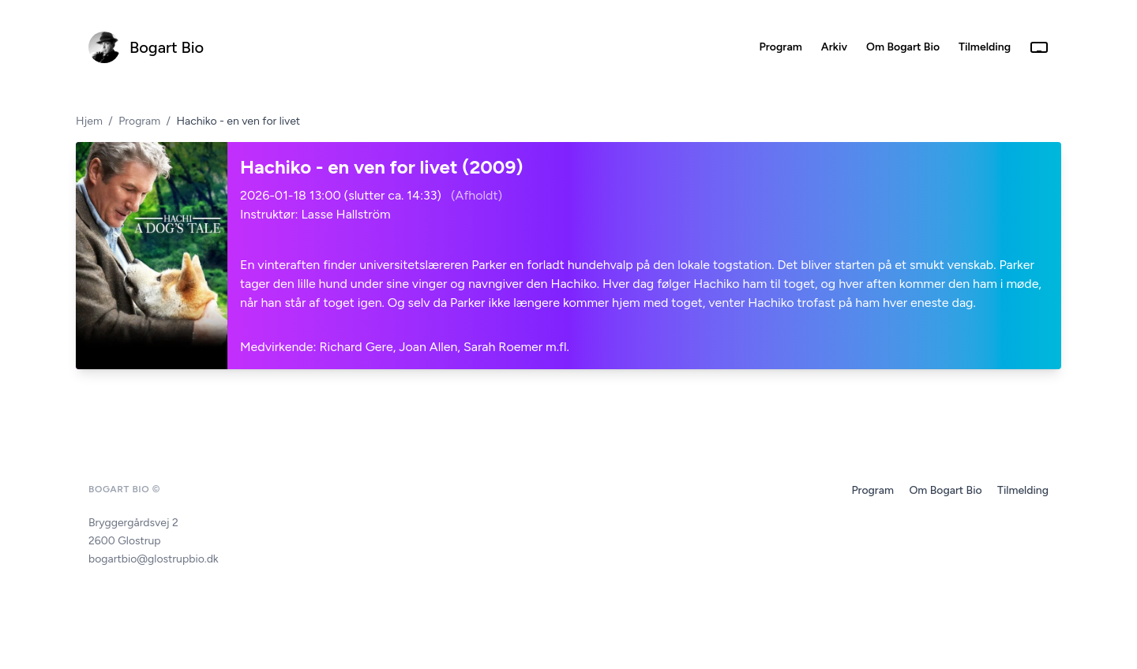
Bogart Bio (166, 47)
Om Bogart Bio (947, 490)
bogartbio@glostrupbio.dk (153, 559)
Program (139, 121)
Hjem (89, 121)
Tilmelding (1023, 490)
